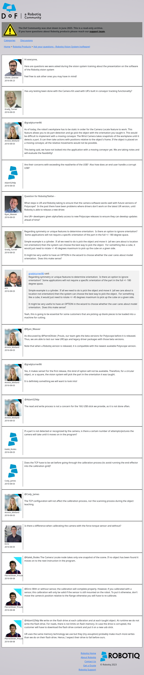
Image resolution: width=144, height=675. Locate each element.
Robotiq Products (22, 46)
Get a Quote (89, 665)
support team (97, 31)
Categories (9, 40)
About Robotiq (88, 657)
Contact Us (90, 661)
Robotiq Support (87, 669)
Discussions (26, 40)
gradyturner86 (36, 273)
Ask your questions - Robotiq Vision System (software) (61, 46)
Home (7, 46)
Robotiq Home (88, 653)
